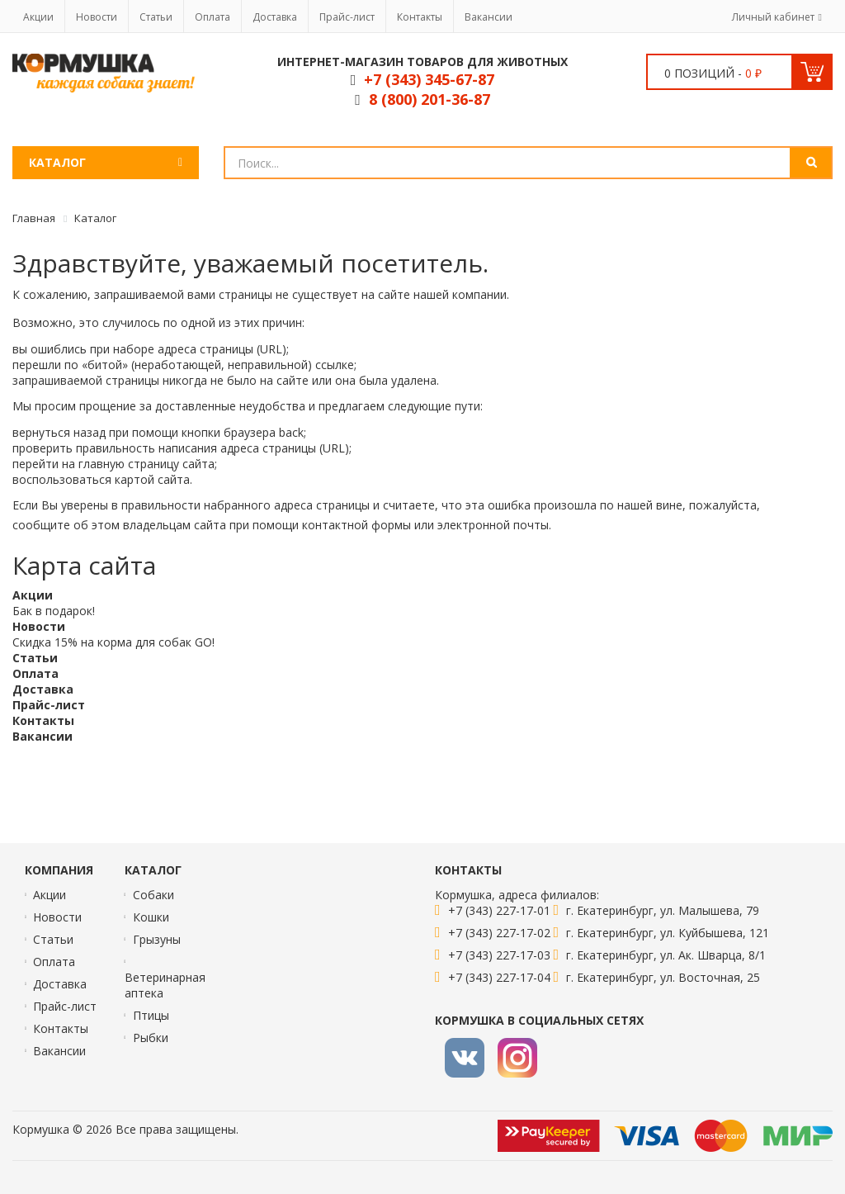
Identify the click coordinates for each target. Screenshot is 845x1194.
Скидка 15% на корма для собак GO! (113, 642)
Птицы (151, 1015)
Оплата (212, 17)
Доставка (275, 17)
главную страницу (128, 463)
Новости (96, 17)
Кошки (151, 917)
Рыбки (150, 1037)
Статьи (155, 17)
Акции (38, 17)
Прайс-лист (347, 17)
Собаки (153, 895)
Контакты (419, 17)
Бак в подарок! (53, 610)
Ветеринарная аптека (165, 985)
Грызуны (157, 939)
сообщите (41, 525)
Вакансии (488, 17)
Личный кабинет (773, 17)
